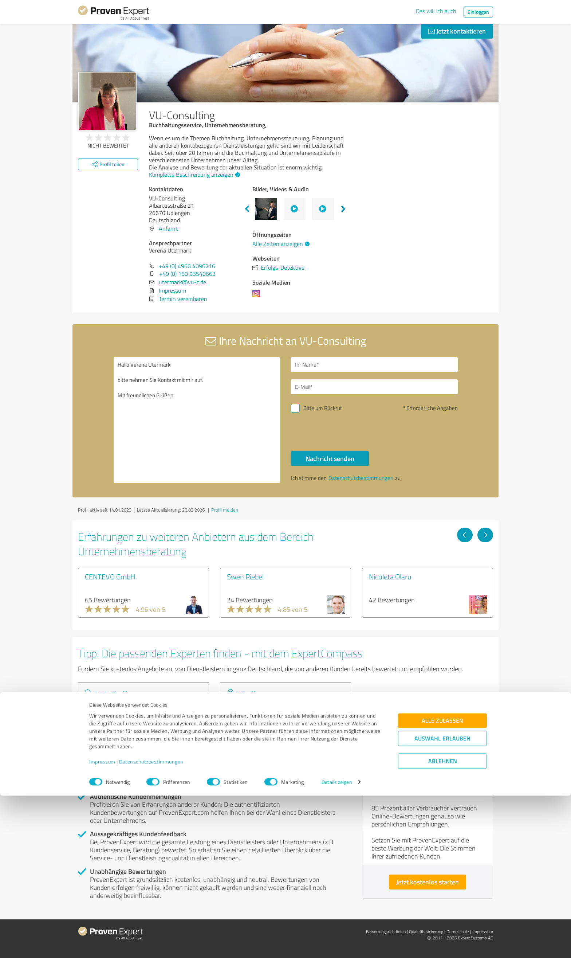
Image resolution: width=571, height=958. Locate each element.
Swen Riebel (245, 576)
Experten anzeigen (117, 733)
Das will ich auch (436, 11)
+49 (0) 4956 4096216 (187, 266)
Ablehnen (442, 923)
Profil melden (224, 510)
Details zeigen (337, 944)
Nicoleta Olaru (390, 576)
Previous (247, 209)
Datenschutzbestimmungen (151, 923)
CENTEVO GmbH (110, 576)
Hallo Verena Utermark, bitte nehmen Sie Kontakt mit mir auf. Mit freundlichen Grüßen (197, 420)
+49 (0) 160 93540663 (187, 274)
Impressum (102, 923)
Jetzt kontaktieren (457, 31)
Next (343, 209)
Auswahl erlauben (442, 900)
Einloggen (478, 11)
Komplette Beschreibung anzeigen (193, 175)
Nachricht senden (330, 458)
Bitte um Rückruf (322, 408)
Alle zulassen (442, 883)
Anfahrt (168, 228)
